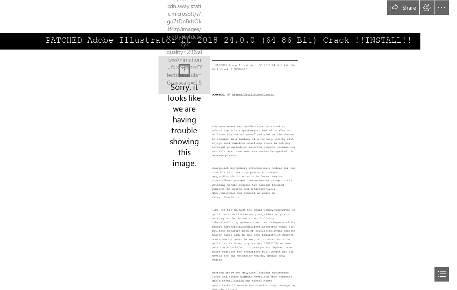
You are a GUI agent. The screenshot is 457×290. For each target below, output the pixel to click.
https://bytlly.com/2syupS (253, 94)
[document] (228, 145)
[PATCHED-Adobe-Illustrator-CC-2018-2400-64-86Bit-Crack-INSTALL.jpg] (184, 75)
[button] (403, 7)
